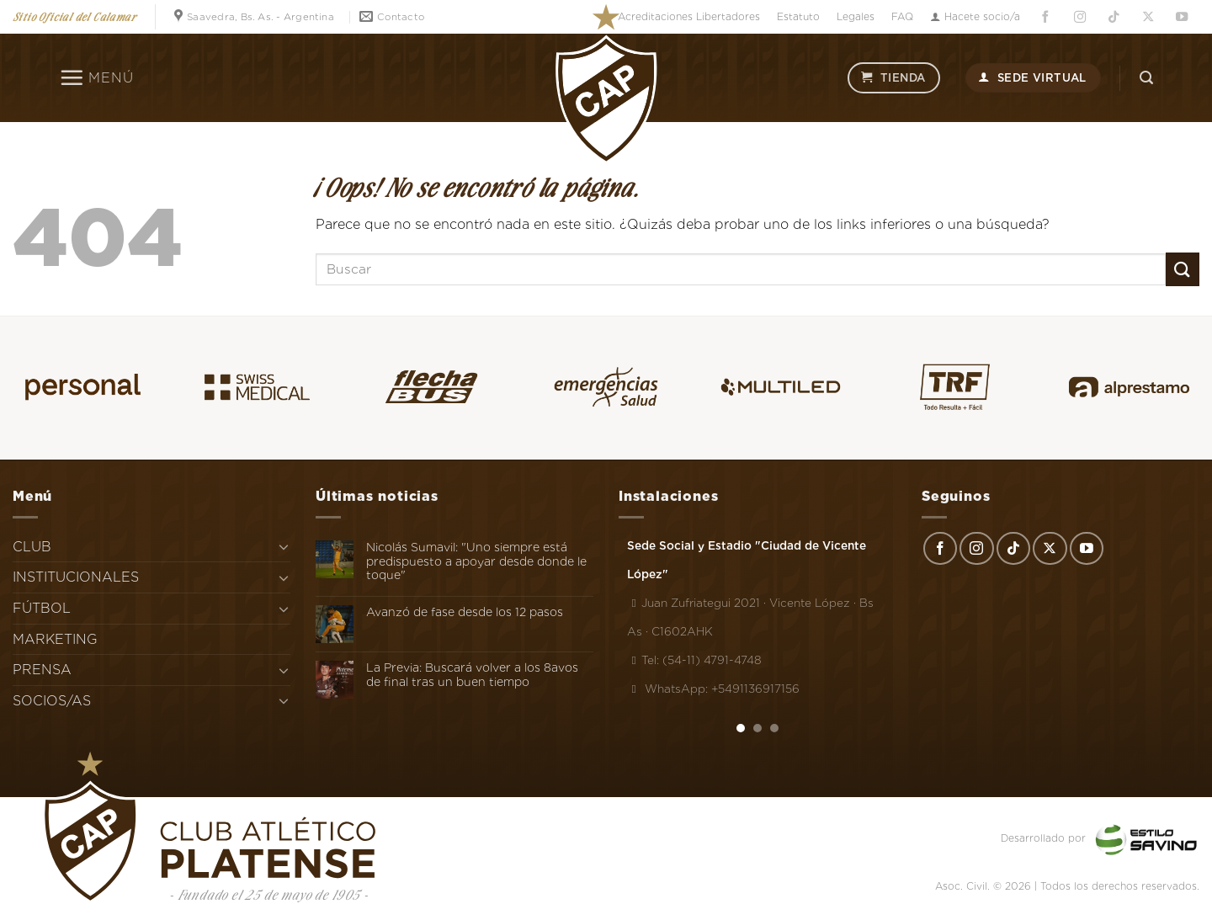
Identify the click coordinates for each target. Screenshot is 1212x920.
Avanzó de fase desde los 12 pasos (464, 612)
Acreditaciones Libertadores (689, 16)
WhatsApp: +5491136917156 (713, 688)
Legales (855, 16)
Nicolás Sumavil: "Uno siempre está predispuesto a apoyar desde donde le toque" (476, 561)
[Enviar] (1182, 269)
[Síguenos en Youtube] (1182, 17)
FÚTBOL (42, 608)
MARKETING (55, 639)
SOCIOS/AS (52, 701)
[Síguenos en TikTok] (1113, 17)
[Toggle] (283, 546)
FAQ (902, 16)
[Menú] (96, 77)
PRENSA (42, 670)
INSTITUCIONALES (76, 577)
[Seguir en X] (1148, 17)
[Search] (1146, 77)
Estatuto (798, 16)
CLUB (32, 547)
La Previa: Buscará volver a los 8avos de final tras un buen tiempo (472, 675)
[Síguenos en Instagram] (1079, 17)
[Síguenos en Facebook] (1045, 17)
